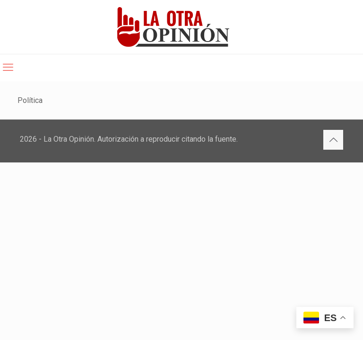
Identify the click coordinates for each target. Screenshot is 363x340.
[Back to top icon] (333, 140)
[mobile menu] (8, 68)
